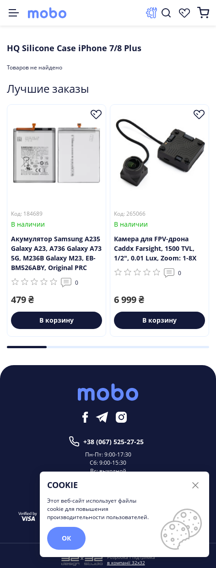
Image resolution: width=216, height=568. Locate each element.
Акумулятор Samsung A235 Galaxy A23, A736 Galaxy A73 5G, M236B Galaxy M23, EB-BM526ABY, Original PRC (56, 253)
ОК (66, 538)
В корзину (56, 320)
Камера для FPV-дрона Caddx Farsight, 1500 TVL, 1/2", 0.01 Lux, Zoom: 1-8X (155, 248)
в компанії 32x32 (126, 562)
